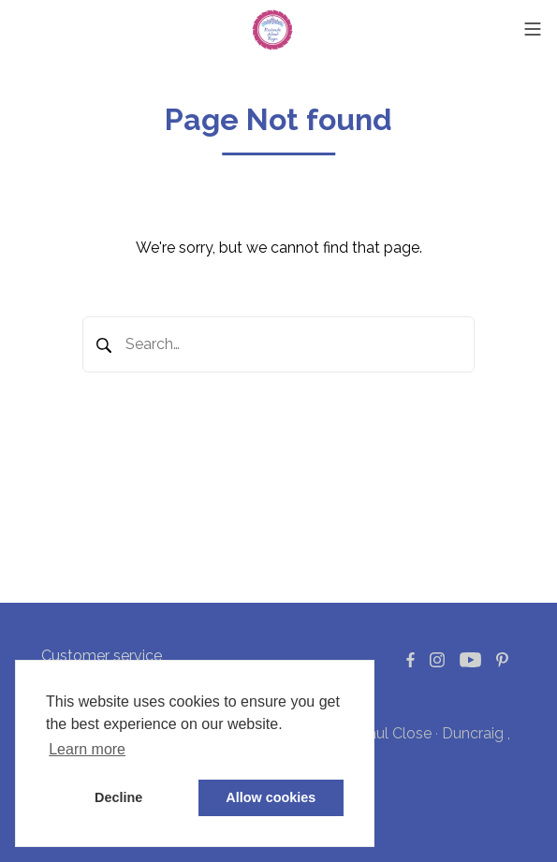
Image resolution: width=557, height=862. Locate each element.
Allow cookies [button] (270, 797)
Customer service (101, 656)
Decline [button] (118, 797)
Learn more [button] (87, 749)
